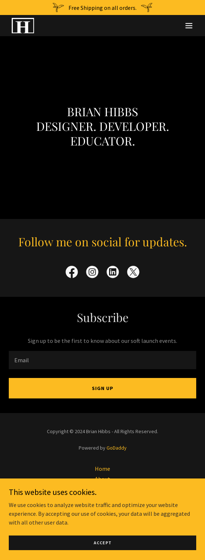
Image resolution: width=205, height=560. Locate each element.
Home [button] (102, 468)
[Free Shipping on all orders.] (102, 7)
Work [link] (102, 489)
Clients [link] (103, 499)
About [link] (102, 479)
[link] (23, 25)
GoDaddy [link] (117, 447)
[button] (189, 25)
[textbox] (102, 360)
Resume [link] (103, 509)
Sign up (102, 388)
